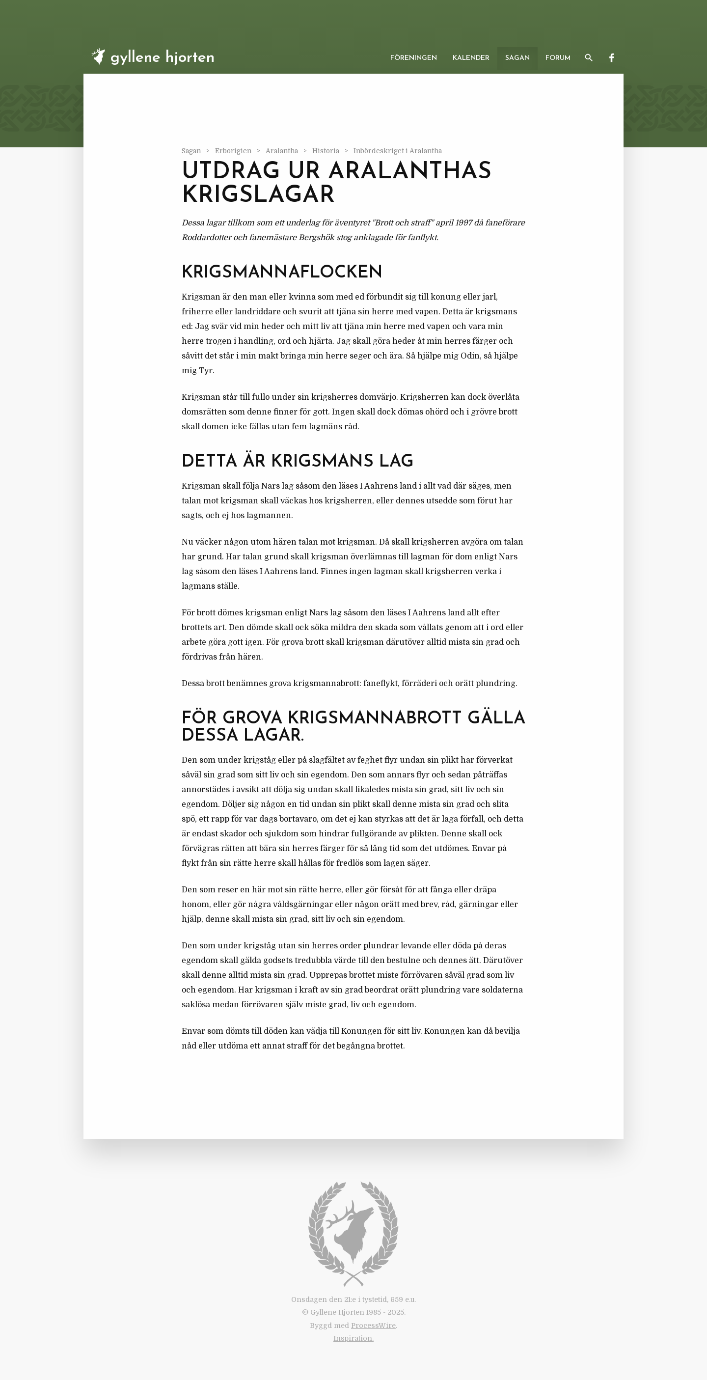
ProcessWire (373, 1325)
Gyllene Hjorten (151, 56)
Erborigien (234, 151)
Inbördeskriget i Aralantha (398, 151)
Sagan (517, 58)
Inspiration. (353, 1338)
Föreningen (413, 58)
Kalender (471, 58)
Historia (326, 151)
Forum (558, 58)
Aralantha (282, 151)
